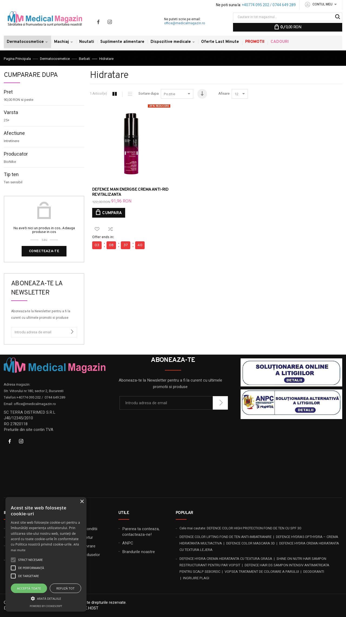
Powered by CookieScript (46, 606)
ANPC (127, 543)
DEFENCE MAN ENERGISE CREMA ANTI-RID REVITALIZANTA (130, 192)
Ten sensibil (13, 182)
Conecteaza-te (44, 251)
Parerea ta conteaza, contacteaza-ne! (140, 531)
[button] (46, 598)
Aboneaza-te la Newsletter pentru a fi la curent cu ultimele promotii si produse (40, 314)
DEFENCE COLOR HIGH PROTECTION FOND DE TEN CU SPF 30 (254, 528)
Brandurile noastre (138, 552)
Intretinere (11, 141)
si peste (18, 99)
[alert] (45, 554)
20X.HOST (89, 608)
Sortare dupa (148, 93)
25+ (6, 120)
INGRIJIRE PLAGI (196, 578)
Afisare (223, 93)
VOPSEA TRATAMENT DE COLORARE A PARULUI (262, 571)
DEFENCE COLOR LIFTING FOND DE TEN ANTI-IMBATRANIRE (225, 536)
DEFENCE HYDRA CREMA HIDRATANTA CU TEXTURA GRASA (225, 558)
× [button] (82, 502)
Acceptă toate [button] (29, 588)
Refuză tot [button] (65, 588)
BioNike (10, 161)
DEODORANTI (313, 571)
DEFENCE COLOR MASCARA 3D (250, 543)
